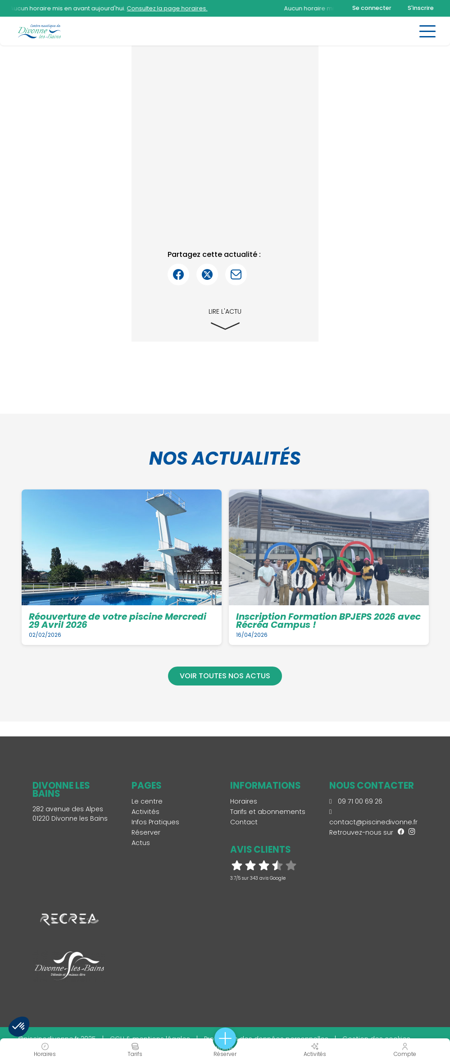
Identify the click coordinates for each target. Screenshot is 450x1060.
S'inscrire (421, 8)
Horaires (243, 801)
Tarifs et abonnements (267, 811)
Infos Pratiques (155, 822)
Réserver (146, 832)
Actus (141, 842)
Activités (145, 811)
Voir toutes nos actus (225, 676)
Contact (244, 822)
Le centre (147, 801)
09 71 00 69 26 (355, 801)
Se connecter (371, 8)
